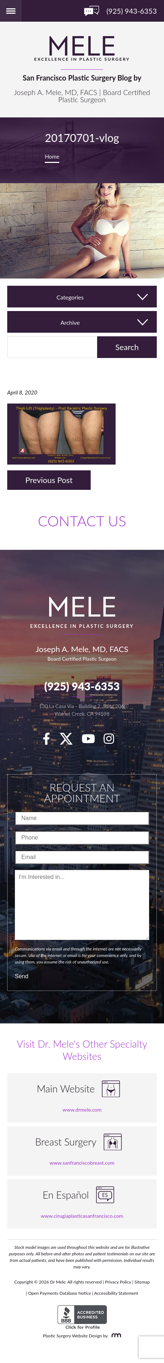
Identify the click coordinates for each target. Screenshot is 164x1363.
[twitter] (70, 741)
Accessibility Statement (116, 1293)
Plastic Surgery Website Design (72, 1335)
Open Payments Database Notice (59, 1293)
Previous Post (49, 480)
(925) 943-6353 (82, 686)
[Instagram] (112, 741)
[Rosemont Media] (115, 1335)
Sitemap (142, 1282)
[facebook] (50, 741)
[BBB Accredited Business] (82, 1317)
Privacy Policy (118, 1282)
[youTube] (92, 741)
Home (52, 156)
